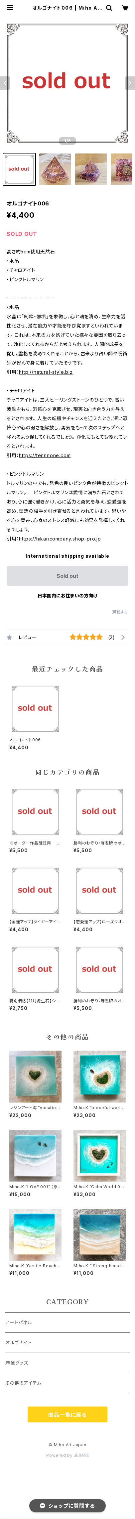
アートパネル (18, 1322)
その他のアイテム (23, 1383)
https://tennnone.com (44, 455)
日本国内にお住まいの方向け (67, 595)
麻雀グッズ (16, 1363)
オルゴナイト (18, 1342)
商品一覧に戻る (67, 1414)
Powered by (67, 1455)
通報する (120, 612)
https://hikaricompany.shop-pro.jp (60, 539)
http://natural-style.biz (45, 372)
